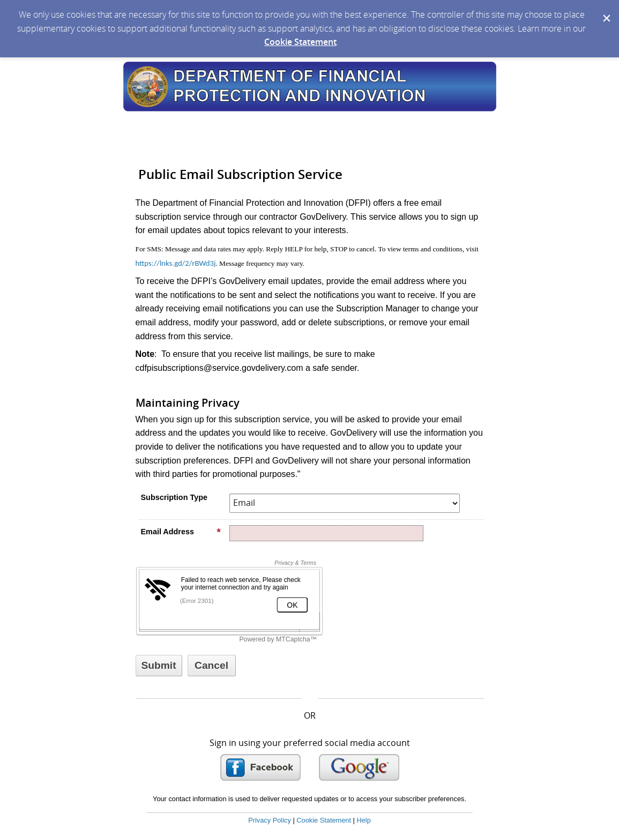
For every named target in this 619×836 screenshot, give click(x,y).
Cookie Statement (300, 42)
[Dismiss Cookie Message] (605, 10)
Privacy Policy (269, 820)
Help (363, 820)
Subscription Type (174, 497)
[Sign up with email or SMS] (159, 665)
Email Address (181, 531)
